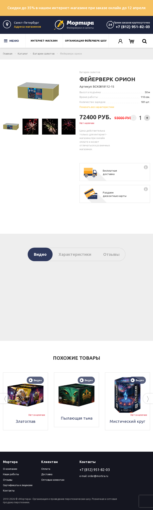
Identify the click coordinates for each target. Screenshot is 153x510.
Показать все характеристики (96, 107)
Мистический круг (127, 421)
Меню (8, 41)
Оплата (45, 469)
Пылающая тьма (76, 418)
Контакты (9, 490)
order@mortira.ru (98, 476)
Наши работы (11, 474)
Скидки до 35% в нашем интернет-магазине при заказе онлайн (76, 8)
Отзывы (111, 254)
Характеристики (75, 254)
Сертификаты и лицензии (17, 485)
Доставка (46, 474)
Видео (40, 254)
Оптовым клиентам (52, 480)
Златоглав (25, 421)
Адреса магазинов (27, 26)
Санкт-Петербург (26, 22)
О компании (10, 469)
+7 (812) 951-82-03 (133, 26)
